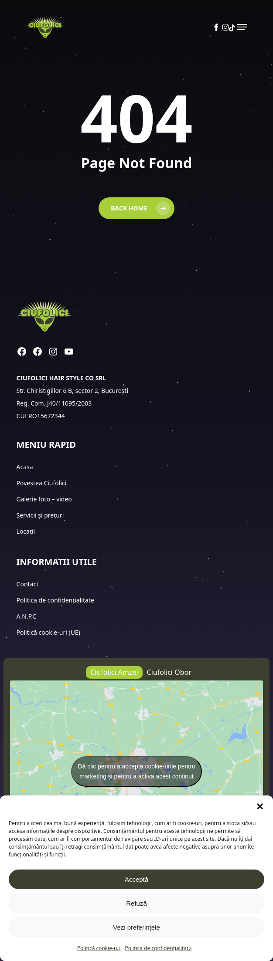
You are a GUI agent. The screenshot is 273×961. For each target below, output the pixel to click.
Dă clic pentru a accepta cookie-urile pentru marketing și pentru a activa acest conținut (136, 771)
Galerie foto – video (45, 499)
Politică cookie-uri (99, 948)
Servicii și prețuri (40, 515)
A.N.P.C (27, 616)
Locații (27, 531)
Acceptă (136, 879)
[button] (260, 806)
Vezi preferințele (136, 927)
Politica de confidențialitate (158, 948)
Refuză (136, 903)
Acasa (25, 467)
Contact (28, 584)
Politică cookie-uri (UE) (48, 632)
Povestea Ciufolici (42, 483)
